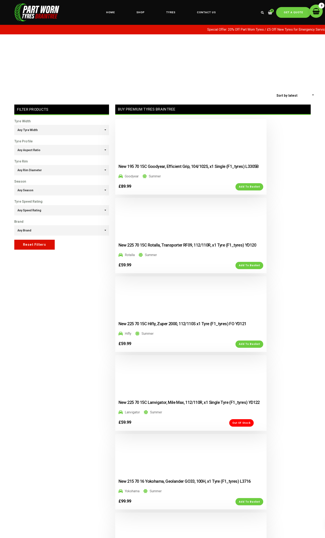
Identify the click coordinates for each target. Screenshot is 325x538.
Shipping (223, 507)
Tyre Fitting (116, 513)
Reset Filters (34, 245)
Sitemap (268, 501)
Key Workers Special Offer (34, 507)
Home (110, 12)
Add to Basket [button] (159, 200)
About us (21, 501)
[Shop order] (295, 96)
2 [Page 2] (199, 411)
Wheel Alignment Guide (125, 507)
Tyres (170, 12)
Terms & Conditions (231, 501)
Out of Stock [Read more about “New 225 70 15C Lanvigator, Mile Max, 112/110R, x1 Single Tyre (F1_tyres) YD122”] (154, 292)
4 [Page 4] (217, 411)
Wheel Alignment (120, 501)
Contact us (206, 12)
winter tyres (196, 500)
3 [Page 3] (208, 411)
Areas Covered (273, 507)
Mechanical (197, 506)
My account (225, 494)
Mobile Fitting (118, 494)
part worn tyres (194, 494)
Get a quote (293, 12)
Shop (140, 12)
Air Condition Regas (191, 511)
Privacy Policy (273, 494)
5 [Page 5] (226, 411)
